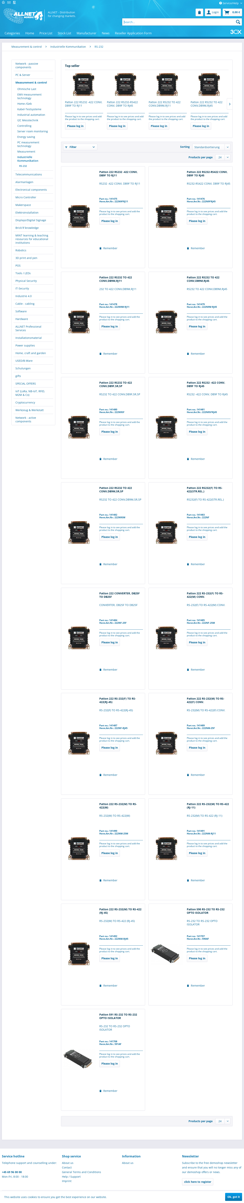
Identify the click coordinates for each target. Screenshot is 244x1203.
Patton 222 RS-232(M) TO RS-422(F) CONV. (205, 700)
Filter (70, 147)
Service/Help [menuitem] (229, 3)
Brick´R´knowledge (27, 228)
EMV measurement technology (29, 96)
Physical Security (26, 281)
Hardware (21, 319)
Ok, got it (233, 1197)
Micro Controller (25, 197)
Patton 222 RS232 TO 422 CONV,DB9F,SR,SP (115, 384)
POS (18, 265)
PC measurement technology (28, 144)
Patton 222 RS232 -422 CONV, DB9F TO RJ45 (206, 384)
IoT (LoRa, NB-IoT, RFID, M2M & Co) (30, 393)
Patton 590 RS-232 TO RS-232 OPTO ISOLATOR (206, 911)
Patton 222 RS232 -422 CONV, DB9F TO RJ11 (83, 103)
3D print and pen (26, 258)
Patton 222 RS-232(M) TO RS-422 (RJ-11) (208, 805)
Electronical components (31, 189)
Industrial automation (31, 115)
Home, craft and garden (30, 353)
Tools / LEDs (23, 273)
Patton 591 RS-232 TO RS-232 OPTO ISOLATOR (118, 1016)
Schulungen (23, 368)
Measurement (26, 151)
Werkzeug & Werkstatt (29, 410)
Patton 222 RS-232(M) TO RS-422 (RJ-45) (120, 911)
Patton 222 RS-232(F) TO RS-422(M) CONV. (205, 595)
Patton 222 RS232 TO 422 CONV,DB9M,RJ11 (165, 103)
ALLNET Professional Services (28, 328)
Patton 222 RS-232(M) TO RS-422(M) (118, 805)
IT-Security (22, 288)
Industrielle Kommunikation (27, 158)
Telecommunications (28, 174)
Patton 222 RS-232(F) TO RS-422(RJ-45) (117, 700)
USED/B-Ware (24, 360)
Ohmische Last (26, 89)
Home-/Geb (24, 103)
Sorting (185, 147)
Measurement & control (31, 82)
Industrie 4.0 (23, 296)
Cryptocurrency (25, 402)
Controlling (24, 126)
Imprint (66, 1181)
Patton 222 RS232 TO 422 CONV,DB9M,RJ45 (206, 103)
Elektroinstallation (27, 212)
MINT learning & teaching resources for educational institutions (31, 239)
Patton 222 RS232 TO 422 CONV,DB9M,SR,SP (115, 489)
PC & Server (22, 75)
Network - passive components (26, 65)
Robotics (20, 250)
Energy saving (26, 137)
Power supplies (25, 345)
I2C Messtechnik (27, 120)
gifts (18, 376)
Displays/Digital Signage (30, 220)
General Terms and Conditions (81, 1172)
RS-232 (23, 166)
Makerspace (23, 205)
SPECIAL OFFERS (25, 383)
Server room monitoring (32, 131)
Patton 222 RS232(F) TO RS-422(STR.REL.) (204, 489)
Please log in (75, 126)
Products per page (201, 157)
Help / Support (71, 1176)
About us (67, 1163)
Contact (67, 1167)
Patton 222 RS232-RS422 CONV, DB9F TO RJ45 (122, 103)
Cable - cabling (25, 303)
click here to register (197, 1182)
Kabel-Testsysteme (29, 109)
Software (21, 311)
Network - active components (25, 419)
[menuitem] (199, 12)
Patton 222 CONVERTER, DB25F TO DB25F (119, 595)
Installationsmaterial (28, 338)
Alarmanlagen (24, 182)
